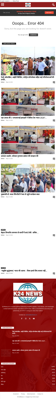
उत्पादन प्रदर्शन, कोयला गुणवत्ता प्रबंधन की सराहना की (19, 156)
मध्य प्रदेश (3, 115)
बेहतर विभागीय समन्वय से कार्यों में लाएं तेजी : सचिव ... (19, 232)
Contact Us (40, 394)
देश (2, 375)
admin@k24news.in (31, 315)
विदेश (2, 384)
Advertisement (31, 394)
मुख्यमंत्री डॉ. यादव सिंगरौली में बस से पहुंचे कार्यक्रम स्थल (20, 194)
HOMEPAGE (33, 34)
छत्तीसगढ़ (3, 74)
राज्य (2, 367)
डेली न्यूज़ (3, 381)
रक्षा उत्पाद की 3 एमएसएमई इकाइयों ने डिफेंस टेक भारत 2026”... (23, 117)
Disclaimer (16, 394)
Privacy (23, 394)
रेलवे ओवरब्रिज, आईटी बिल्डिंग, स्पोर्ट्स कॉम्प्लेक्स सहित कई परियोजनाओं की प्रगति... (27, 78)
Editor (2, 82)
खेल (2, 378)
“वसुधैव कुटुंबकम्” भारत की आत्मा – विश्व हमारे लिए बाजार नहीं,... (24, 270)
